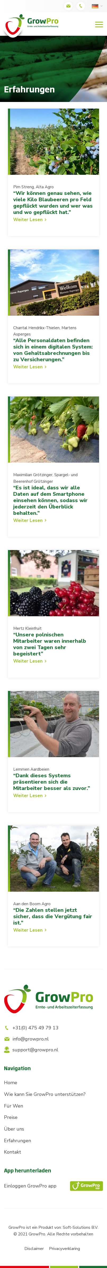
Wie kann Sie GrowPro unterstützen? (45, 1094)
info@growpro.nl (26, 1039)
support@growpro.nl (31, 1050)
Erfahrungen (17, 1140)
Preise (10, 1117)
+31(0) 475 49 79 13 (31, 1028)
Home (10, 1082)
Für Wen (13, 1106)
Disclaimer (34, 1249)
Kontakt (12, 1152)
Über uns (14, 1129)
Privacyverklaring (64, 1249)
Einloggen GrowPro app (53, 1186)
